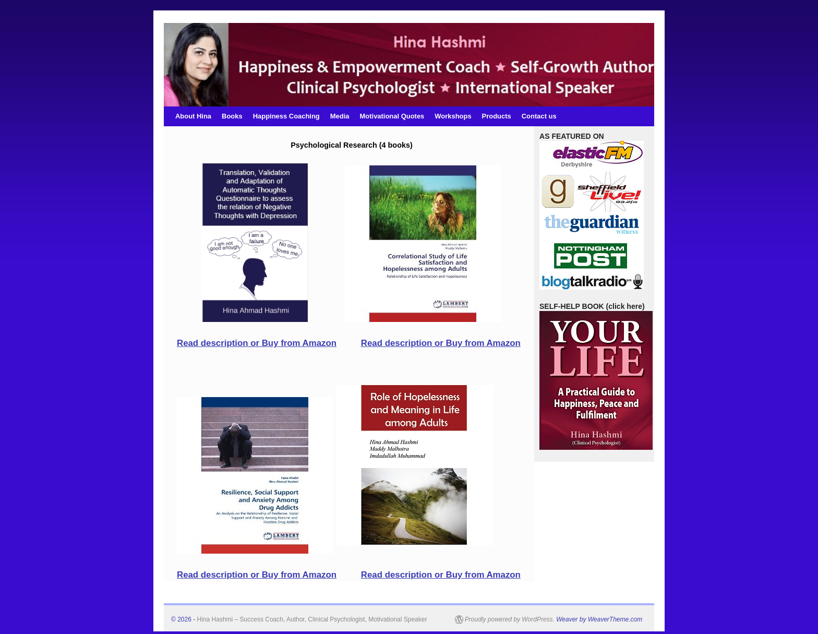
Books (232, 116)
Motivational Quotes (392, 116)
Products (496, 116)
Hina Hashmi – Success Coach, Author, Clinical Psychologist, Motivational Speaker (312, 619)
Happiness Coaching (286, 116)
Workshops (453, 116)
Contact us (539, 116)
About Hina (193, 116)
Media (340, 116)
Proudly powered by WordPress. (510, 619)
